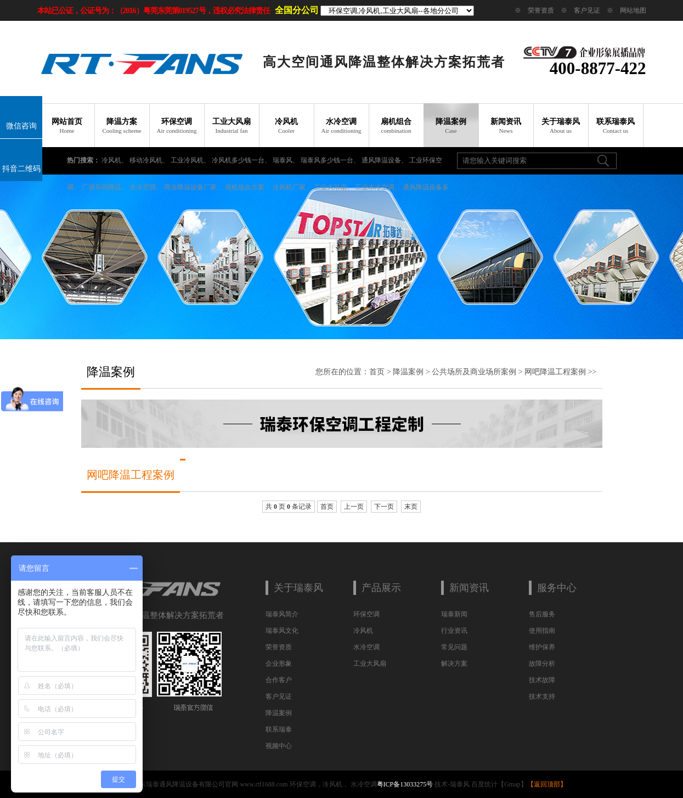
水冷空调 (341, 125)
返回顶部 (547, 784)
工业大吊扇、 (333, 187)
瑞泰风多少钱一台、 (330, 160)
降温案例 (451, 125)
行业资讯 (454, 630)
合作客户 (279, 680)
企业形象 (279, 663)
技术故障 (542, 680)
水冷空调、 (145, 187)
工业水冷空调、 (378, 187)
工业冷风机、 (190, 160)
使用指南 (542, 630)
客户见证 (587, 10)
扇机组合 (396, 125)
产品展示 (381, 587)
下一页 (384, 506)
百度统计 (484, 784)
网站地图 (633, 10)
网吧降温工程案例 (555, 372)
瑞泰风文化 (282, 630)
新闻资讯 (505, 125)
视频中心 (279, 746)
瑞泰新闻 (454, 614)
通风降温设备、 (385, 160)
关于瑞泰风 (560, 125)
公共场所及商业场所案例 (474, 372)
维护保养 (542, 647)
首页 (377, 372)
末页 (410, 506)
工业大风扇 (231, 125)
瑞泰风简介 (282, 614)
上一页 (354, 506)
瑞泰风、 (286, 160)
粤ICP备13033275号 (405, 784)
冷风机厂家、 (292, 187)
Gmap (512, 784)
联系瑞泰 (279, 729)
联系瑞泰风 (615, 125)
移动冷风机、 (149, 160)
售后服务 (542, 614)
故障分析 (542, 663)
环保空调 (176, 125)
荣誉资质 (541, 10)
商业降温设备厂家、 (193, 187)
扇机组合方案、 (248, 187)
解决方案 (454, 663)
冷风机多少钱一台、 (241, 160)
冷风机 (286, 125)
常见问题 (454, 647)
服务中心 (557, 587)
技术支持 (542, 696)
